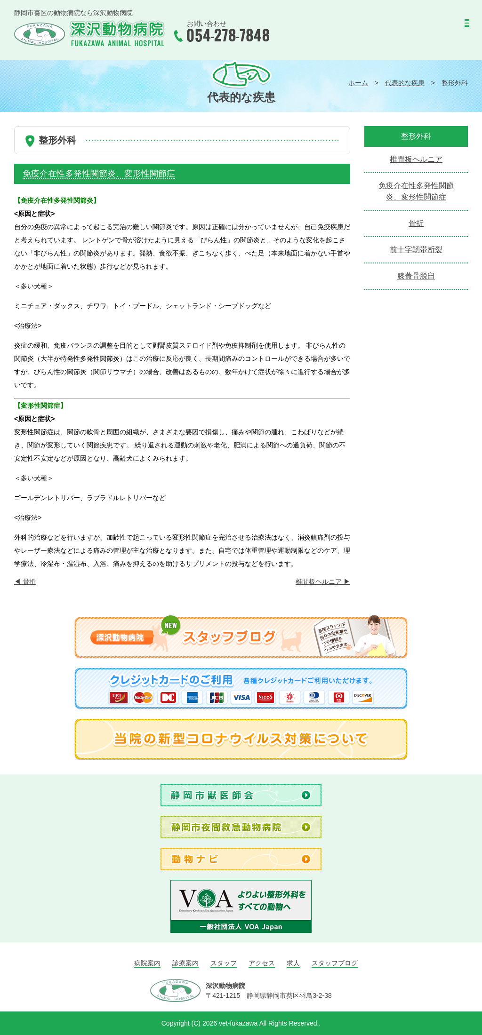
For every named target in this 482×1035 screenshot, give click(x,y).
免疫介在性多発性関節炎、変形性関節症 (416, 191)
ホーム (358, 83)
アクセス (262, 963)
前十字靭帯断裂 (416, 250)
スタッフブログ (335, 963)
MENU (445, 26)
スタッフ (223, 963)
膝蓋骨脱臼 (416, 276)
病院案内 (147, 963)
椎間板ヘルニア (323, 581)
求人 (293, 963)
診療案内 (185, 963)
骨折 (25, 581)
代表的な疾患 (405, 83)
